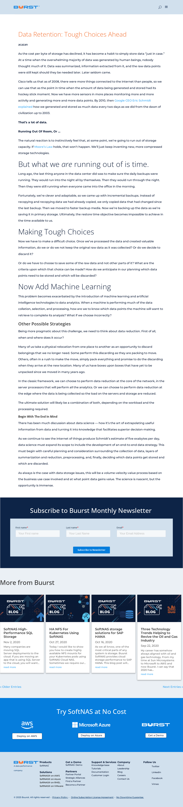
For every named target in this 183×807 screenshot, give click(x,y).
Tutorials (96, 768)
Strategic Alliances (75, 777)
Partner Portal (73, 774)
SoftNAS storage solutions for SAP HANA (109, 633)
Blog (119, 772)
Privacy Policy (60, 797)
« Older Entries (10, 687)
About (120, 765)
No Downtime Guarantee (130, 797)
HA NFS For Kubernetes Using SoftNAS (64, 633)
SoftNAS (44, 765)
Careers (121, 775)
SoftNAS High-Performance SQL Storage (18, 633)
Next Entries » (173, 687)
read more (10, 667)
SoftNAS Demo (74, 765)
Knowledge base (100, 765)
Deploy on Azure (91, 735)
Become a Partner (75, 784)
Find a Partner (73, 781)
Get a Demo (156, 735)
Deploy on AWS (27, 736)
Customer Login (100, 775)
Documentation (100, 772)
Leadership (123, 768)
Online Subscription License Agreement (92, 797)
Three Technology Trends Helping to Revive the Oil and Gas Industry (159, 634)
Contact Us (123, 779)
